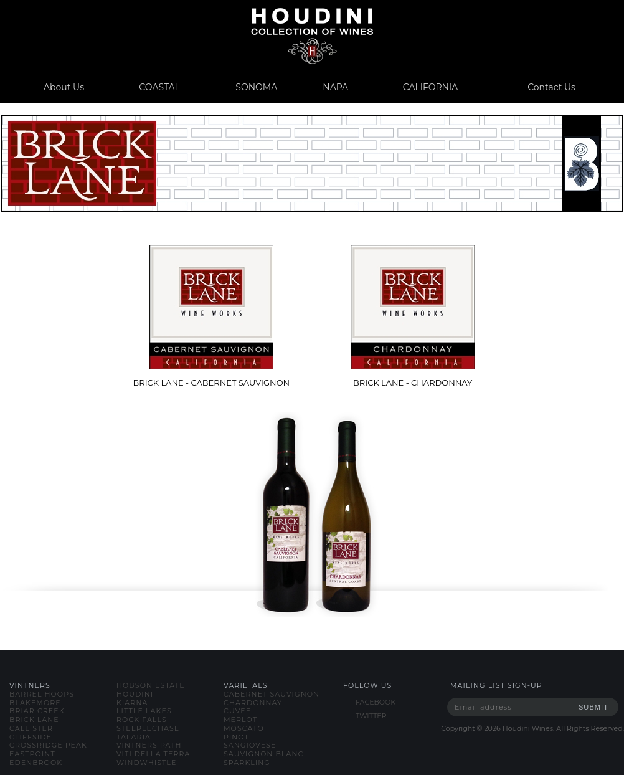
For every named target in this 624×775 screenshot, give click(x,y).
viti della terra (153, 753)
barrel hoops (41, 694)
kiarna (132, 702)
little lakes (144, 710)
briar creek (37, 710)
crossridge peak (48, 745)
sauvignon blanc (263, 753)
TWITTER (371, 715)
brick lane (34, 719)
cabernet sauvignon (271, 694)
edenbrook (35, 762)
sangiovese (250, 745)
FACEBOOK (375, 702)
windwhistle (146, 762)
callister (31, 728)
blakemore (35, 702)
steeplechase (147, 728)
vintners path (148, 745)
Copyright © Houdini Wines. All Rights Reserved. (532, 728)
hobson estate (150, 685)
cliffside (30, 737)
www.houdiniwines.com (311, 36)
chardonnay (253, 702)
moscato (244, 728)
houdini (134, 694)
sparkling (247, 762)
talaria (133, 737)
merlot (240, 719)
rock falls (141, 719)
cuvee (237, 710)
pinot (236, 737)
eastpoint (32, 753)
